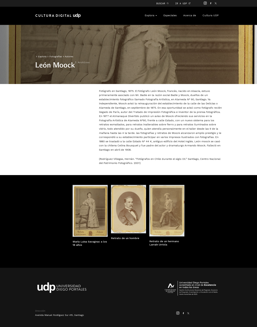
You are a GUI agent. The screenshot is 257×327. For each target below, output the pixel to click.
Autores (69, 56)
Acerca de (189, 15)
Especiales (170, 15)
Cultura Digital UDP (58, 17)
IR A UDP (182, 3)
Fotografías (55, 56)
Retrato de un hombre (125, 238)
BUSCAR (162, 3)
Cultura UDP (211, 15)
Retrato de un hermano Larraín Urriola (164, 243)
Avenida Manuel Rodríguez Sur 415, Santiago (59, 315)
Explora (151, 15)
